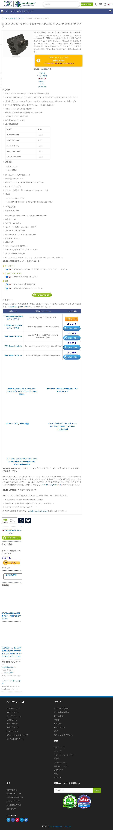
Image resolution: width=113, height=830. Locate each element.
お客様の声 (58, 770)
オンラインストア (25, 11)
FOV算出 (57, 724)
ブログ (57, 720)
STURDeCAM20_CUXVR (13, 325)
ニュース (57, 751)
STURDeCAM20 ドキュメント (11, 531)
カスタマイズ (42, 87)
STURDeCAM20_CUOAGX (13, 316)
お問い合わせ (12, 790)
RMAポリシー (59, 727)
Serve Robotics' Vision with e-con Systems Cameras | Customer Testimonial (62, 426)
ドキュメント (42, 78)
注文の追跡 (58, 716)
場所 (56, 774)
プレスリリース (60, 762)
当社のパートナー (61, 766)
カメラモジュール (16, 18)
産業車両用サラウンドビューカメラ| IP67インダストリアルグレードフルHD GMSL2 (22, 391)
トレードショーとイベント (65, 755)
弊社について (59, 747)
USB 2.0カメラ (13, 727)
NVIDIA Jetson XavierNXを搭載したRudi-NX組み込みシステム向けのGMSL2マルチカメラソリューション (11, 652)
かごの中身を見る (61, 708)
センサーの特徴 (42, 76)
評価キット (42, 81)
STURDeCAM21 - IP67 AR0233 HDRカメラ (59, 63)
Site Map (67, 826)
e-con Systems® (55, 826)
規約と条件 (11, 809)
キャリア (57, 778)
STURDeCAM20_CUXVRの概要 (17, 424)
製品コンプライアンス (63, 735)
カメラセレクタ (8, 11)
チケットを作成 (13, 801)
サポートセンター (14, 794)
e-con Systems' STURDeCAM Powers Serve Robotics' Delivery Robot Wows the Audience (22, 461)
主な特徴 (42, 73)
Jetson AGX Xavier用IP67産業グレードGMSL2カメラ (62, 390)
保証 (56, 731)
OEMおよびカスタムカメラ (18, 735)
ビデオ (42, 84)
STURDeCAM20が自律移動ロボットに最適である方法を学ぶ (11, 616)
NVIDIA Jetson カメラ (15, 739)
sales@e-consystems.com (17, 307)
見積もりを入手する (15, 797)
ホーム (4, 18)
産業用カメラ (12, 720)
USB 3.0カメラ (13, 712)
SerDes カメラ (12, 731)
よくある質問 (10, 575)
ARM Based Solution (13, 336)
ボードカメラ (12, 724)
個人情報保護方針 (14, 805)
